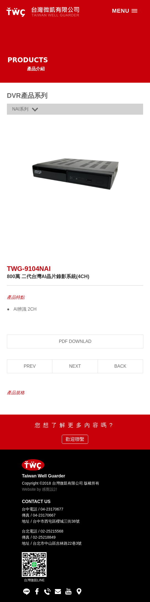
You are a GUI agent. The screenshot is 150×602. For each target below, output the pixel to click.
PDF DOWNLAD (75, 341)
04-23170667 (44, 515)
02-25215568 (52, 531)
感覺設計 (49, 489)
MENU (125, 11)
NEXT (75, 366)
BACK (120, 366)
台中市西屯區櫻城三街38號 (56, 521)
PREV (30, 366)
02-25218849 (44, 537)
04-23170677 (52, 509)
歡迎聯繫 (75, 439)
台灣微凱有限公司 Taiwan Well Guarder (41, 12)
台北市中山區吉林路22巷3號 (57, 543)
